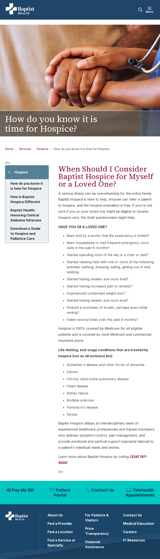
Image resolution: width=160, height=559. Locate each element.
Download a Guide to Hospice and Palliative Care (25, 233)
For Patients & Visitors (97, 517)
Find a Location (60, 532)
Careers (130, 532)
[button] (150, 9)
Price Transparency (97, 531)
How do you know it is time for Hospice (26, 186)
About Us (55, 515)
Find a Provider (60, 523)
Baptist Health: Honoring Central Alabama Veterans (25, 215)
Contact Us (102, 490)
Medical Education (138, 523)
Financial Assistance (94, 544)
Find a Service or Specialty (61, 542)
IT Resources (134, 540)
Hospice (21, 172)
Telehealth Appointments (140, 493)
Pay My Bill (23, 490)
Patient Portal (62, 493)
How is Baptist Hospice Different (25, 199)
